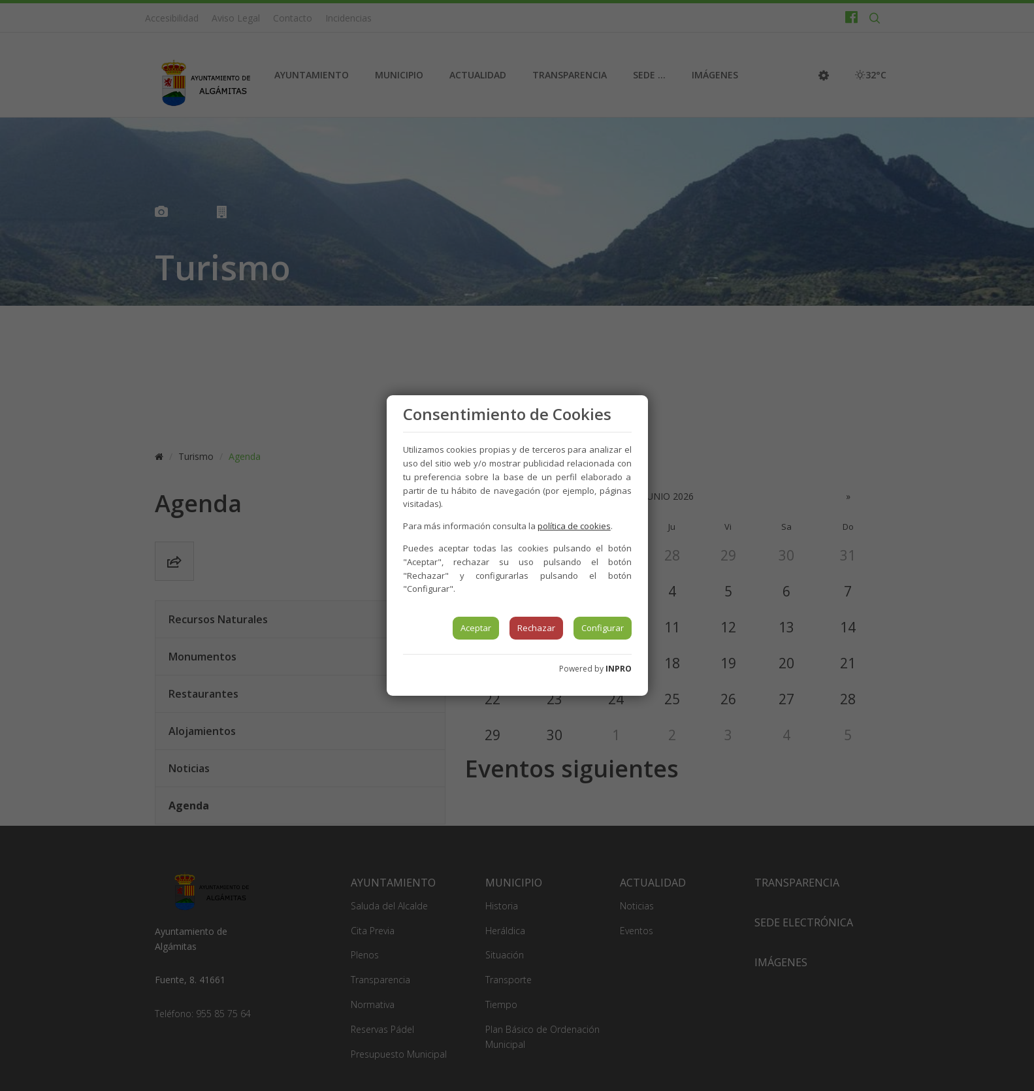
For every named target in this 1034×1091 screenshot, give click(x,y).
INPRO (619, 668)
